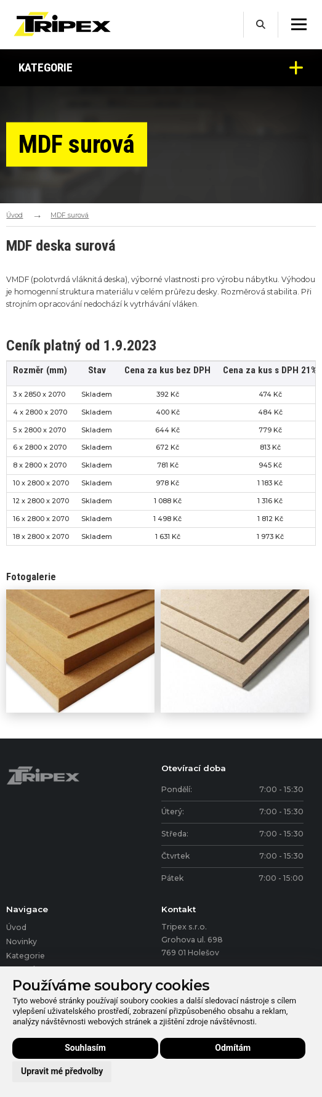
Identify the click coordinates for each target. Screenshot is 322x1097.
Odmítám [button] (233, 1048)
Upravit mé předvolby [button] (62, 1071)
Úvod (14, 215)
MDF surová (69, 215)
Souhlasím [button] (85, 1048)
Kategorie (160, 67)
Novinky (21, 941)
